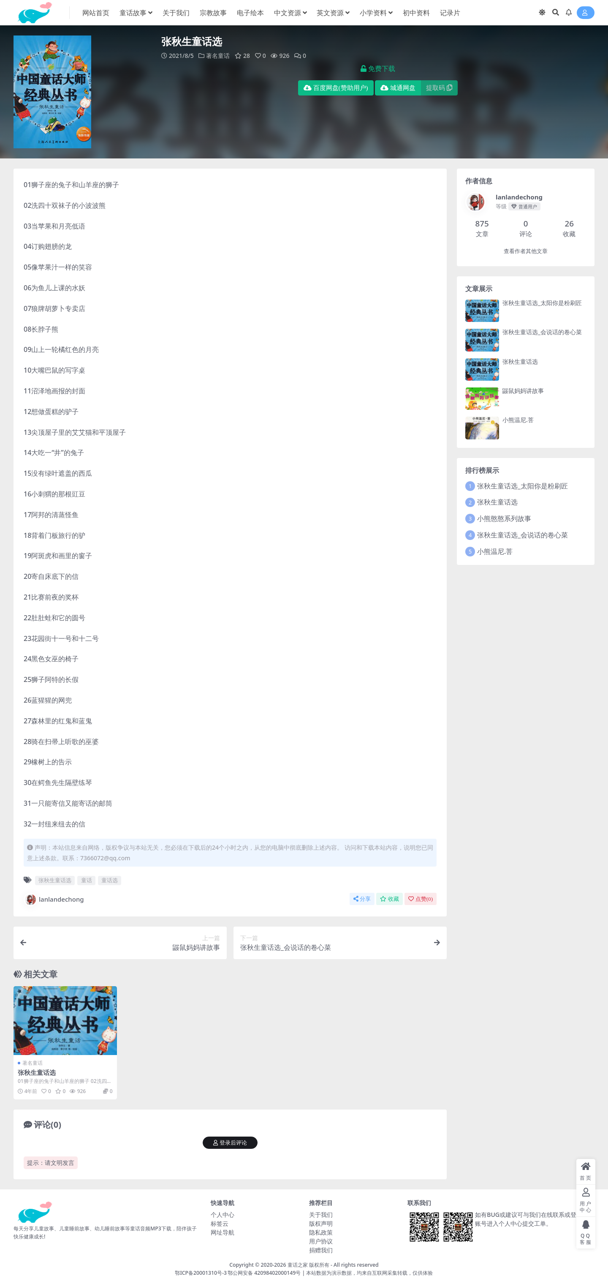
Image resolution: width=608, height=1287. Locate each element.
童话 (86, 880)
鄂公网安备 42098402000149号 (264, 1272)
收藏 (389, 899)
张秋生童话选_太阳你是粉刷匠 (542, 303)
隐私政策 (321, 1232)
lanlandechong (54, 899)
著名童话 (218, 56)
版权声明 (321, 1223)
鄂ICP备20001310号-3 (201, 1272)
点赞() (420, 899)
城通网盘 (397, 88)
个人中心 (222, 1215)
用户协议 (321, 1241)
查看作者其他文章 (526, 251)
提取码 (439, 88)
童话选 (109, 880)
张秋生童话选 (54, 880)
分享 (362, 899)
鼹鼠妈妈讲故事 (523, 391)
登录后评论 (230, 1143)
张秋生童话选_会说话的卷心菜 (542, 332)
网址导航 (222, 1232)
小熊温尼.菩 (518, 420)
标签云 (219, 1223)
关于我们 (321, 1215)
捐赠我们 (321, 1250)
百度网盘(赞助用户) (336, 88)
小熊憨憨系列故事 (504, 518)
